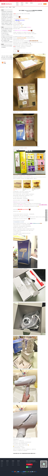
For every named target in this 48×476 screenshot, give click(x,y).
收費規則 (2, 462)
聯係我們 (18, 463)
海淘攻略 (10, 7)
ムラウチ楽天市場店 (25, 42)
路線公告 (7, 463)
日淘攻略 (13, 462)
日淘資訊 (14, 7)
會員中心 (2, 466)
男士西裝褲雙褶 (3, 50)
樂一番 (7, 7)
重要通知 (7, 462)
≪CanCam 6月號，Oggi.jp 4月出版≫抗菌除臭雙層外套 (8, 51)
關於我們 (18, 462)
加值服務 (2, 463)
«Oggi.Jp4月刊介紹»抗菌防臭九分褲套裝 (6, 54)
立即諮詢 (29, 464)
